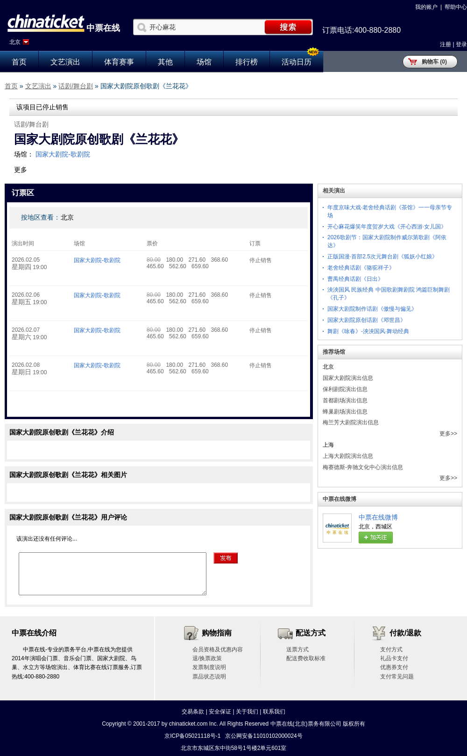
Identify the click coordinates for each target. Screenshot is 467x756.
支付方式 (391, 649)
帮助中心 (456, 7)
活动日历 (296, 62)
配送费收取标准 (305, 658)
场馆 (204, 62)
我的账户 (426, 7)
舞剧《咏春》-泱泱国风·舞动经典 (368, 331)
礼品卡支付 (394, 658)
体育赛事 (119, 62)
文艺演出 (65, 62)
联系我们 (274, 711)
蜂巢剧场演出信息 (345, 411)
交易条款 (193, 711)
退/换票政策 (207, 658)
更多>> (448, 433)
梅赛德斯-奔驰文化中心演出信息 (363, 467)
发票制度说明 (209, 667)
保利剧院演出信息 (345, 389)
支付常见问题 (397, 676)
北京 (15, 42)
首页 (19, 62)
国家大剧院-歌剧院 (62, 154)
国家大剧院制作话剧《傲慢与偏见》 (372, 309)
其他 (165, 62)
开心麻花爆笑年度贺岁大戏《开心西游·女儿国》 (386, 226)
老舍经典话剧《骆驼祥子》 (361, 267)
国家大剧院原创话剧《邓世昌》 (366, 320)
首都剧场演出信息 (345, 400)
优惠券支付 (394, 667)
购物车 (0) (434, 61)
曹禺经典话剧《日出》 (355, 279)
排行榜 (246, 62)
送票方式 (297, 649)
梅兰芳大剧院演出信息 (351, 422)
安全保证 (220, 711)
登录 (461, 44)
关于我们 (247, 711)
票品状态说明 (209, 676)
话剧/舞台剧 (75, 86)
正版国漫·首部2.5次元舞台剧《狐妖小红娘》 (382, 256)
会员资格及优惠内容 (217, 649)
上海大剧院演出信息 (348, 456)
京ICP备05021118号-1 (192, 736)
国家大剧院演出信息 (348, 378)
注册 (445, 44)
